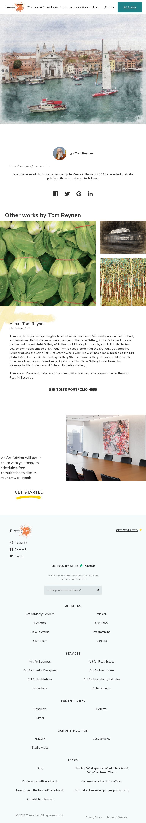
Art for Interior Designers (40, 670)
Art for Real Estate (102, 661)
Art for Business (40, 661)
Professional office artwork (40, 781)
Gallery (40, 739)
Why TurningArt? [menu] (35, 7)
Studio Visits (39, 748)
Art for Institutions (40, 679)
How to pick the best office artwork (40, 790)
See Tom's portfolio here (73, 389)
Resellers (40, 709)
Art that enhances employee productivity (101, 790)
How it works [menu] (52, 7)
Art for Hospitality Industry (101, 679)
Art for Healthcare (101, 670)
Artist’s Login (102, 688)
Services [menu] (63, 7)
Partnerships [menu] (75, 7)
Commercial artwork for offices (101, 781)
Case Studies (101, 739)
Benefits (40, 623)
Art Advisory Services (40, 614)
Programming (101, 632)
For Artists (40, 688)
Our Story (101, 623)
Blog (40, 768)
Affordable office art (40, 799)
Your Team (40, 641)
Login (111, 7)
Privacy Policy (94, 817)
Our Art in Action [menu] (90, 7)
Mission (102, 614)
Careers (102, 641)
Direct (40, 718)
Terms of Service (116, 817)
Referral (101, 709)
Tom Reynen (84, 153)
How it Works (40, 632)
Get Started (129, 7)
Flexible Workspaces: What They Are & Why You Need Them (102, 770)
